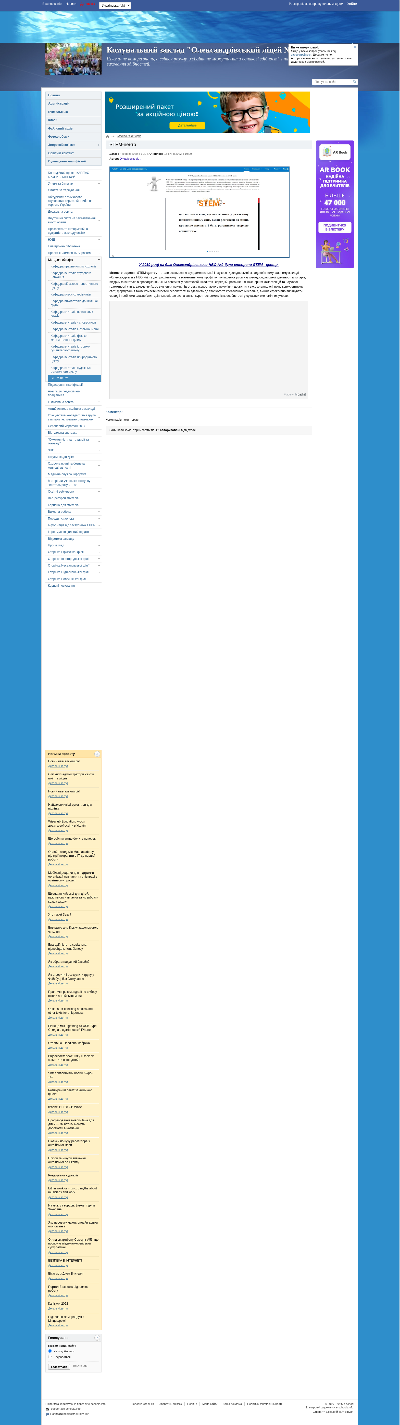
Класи (52, 120)
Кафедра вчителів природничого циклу (74, 359)
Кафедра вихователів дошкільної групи (74, 303)
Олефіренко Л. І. (130, 158)
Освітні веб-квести (61, 491)
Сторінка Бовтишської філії (67, 579)
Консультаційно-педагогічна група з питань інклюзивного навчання (72, 417)
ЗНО (51, 450)
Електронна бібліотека (64, 246)
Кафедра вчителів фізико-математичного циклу (69, 337)
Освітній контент (61, 153)
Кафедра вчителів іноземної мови (75, 329)
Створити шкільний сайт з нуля (333, 1411)
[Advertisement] (200, 26)
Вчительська (58, 112)
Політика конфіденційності (264, 1403)
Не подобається (61, 1351)
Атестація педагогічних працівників (64, 393)
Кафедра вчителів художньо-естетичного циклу (71, 370)
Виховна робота (59, 511)
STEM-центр (60, 378)
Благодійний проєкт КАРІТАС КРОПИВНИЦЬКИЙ (68, 174)
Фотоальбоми (58, 136)
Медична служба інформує (67, 474)
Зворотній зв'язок (61, 145)
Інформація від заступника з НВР (71, 525)
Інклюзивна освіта (60, 402)
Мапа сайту (209, 1403)
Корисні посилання (61, 585)
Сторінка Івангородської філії (68, 559)
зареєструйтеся (301, 54)
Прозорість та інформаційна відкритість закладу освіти (68, 231)
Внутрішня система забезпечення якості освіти (72, 220)
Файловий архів (60, 128)
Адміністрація (58, 103)
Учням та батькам (60, 183)
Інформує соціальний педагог (69, 532)
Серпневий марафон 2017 (66, 426)
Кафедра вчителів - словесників (73, 322)
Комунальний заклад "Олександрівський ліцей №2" (204, 49)
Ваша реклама (232, 1403)
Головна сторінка (143, 1403)
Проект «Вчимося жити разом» (70, 253)
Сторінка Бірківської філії (66, 552)
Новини (54, 95)
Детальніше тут (58, 765)
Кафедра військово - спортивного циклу (74, 285)
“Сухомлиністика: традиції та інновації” (68, 441)
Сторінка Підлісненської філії (69, 572)
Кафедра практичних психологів (73, 266)
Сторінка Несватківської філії (68, 565)
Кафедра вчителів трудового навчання (71, 275)
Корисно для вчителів (63, 505)
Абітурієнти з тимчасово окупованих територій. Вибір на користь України (70, 201)
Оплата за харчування (64, 190)
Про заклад (56, 545)
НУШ (51, 239)
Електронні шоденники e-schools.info (329, 1407)
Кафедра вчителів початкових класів (72, 313)
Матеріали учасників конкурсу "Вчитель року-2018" (69, 482)
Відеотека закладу (61, 539)
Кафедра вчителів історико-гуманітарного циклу (70, 348)
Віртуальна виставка (62, 432)
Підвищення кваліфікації (67, 161)
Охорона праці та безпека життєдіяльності (66, 465)
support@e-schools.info (66, 1408)
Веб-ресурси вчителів (63, 498)
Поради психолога (61, 518)
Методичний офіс (60, 260)
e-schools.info (97, 1403)
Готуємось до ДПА (61, 457)
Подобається (59, 1356)
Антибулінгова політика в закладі (71, 408)
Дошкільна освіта (60, 211)
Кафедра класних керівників (71, 294)
